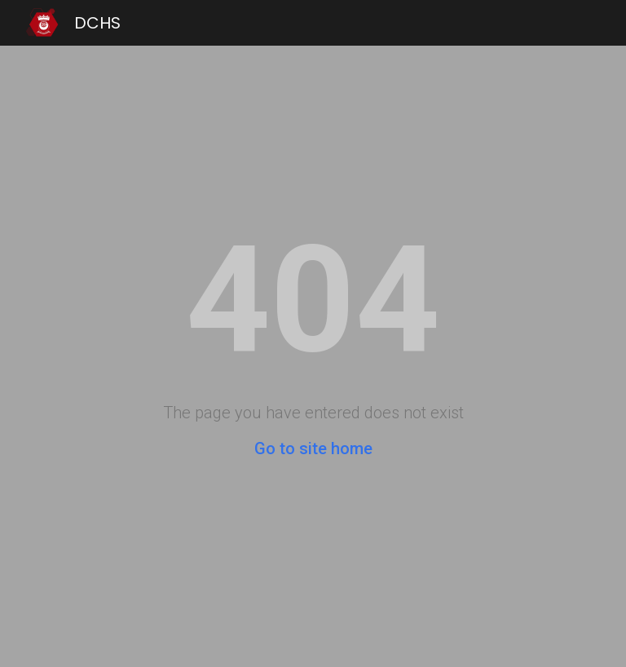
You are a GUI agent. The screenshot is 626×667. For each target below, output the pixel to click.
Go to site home (313, 448)
